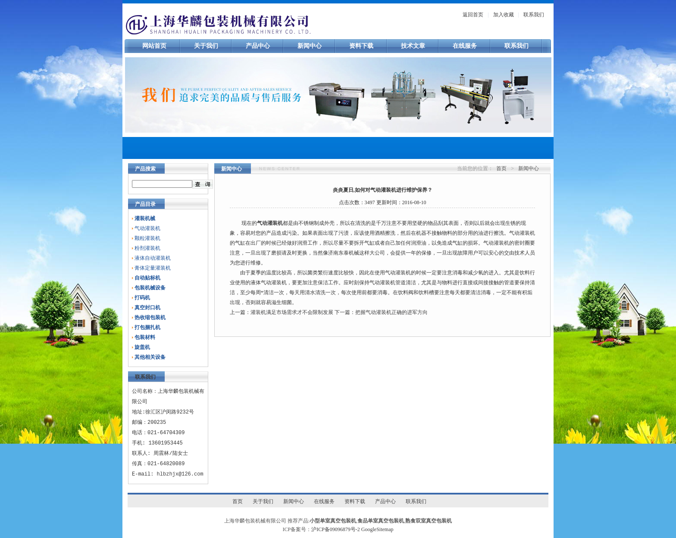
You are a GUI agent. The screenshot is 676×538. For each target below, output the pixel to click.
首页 (501, 168)
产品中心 (258, 46)
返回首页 (473, 15)
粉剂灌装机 (147, 248)
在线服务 (465, 46)
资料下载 (361, 46)
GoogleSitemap (377, 529)
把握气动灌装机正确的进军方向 (391, 312)
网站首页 (154, 46)
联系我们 (533, 15)
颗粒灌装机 (147, 238)
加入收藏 (503, 15)
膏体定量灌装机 (153, 268)
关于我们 (206, 46)
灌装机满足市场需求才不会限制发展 (291, 312)
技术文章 (413, 46)
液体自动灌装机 (153, 258)
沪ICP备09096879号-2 (335, 529)
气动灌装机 (147, 228)
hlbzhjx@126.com (180, 474)
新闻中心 (309, 46)
